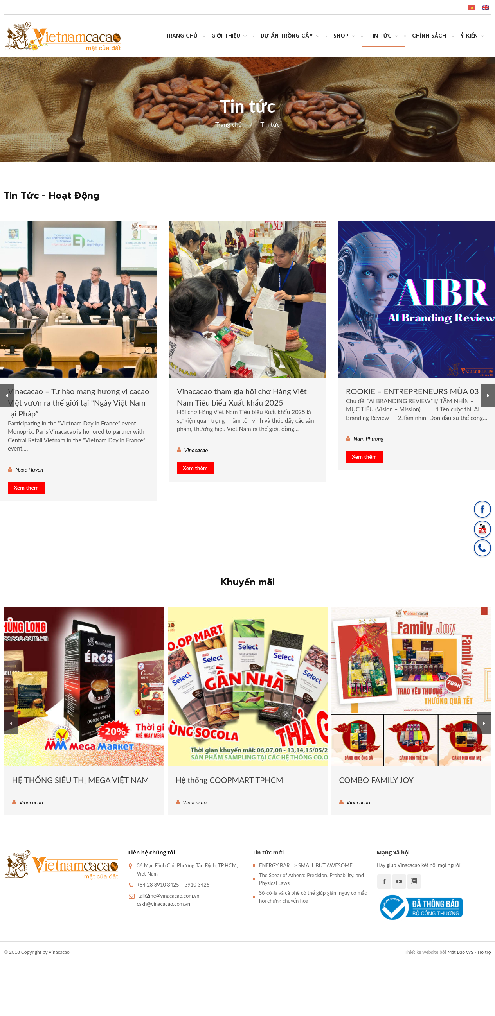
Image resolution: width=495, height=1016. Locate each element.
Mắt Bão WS (460, 952)
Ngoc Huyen (29, 469)
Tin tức (380, 35)
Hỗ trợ (484, 952)
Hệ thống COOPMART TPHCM (229, 779)
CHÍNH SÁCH (429, 35)
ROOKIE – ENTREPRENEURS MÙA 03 (412, 391)
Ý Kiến (469, 35)
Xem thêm (26, 487)
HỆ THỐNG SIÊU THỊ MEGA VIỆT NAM (80, 779)
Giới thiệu (225, 35)
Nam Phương (368, 438)
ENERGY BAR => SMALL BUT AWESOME (306, 865)
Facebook (384, 881)
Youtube (399, 881)
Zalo (414, 881)
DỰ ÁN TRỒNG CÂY (287, 35)
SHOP (341, 35)
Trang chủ (181, 35)
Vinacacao (196, 450)
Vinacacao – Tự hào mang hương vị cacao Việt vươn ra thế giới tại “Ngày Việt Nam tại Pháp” (78, 402)
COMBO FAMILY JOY (376, 779)
